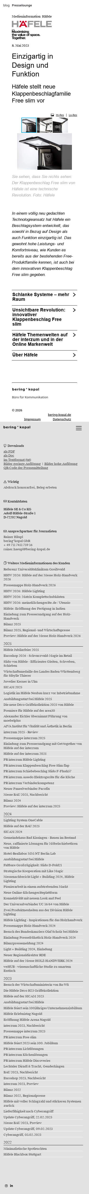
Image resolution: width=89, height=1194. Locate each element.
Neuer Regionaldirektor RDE (25, 955)
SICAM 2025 (13, 687)
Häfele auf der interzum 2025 (25, 754)
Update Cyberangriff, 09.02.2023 (28, 1129)
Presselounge (22, 5)
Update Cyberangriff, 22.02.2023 (28, 1117)
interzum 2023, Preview (21, 1084)
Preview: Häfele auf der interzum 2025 (32, 806)
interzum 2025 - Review (21, 732)
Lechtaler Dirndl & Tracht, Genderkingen (34, 1066)
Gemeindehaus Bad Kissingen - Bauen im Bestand (40, 838)
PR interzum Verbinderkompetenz (29, 783)
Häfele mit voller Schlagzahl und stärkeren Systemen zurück (42, 1103)
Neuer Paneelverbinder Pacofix (27, 789)
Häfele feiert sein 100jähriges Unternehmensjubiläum (43, 1008)
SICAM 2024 (13, 832)
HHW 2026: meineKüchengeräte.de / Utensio (37, 603)
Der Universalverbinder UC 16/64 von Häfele (36, 904)
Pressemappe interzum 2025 (24, 738)
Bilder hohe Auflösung (61, 464)
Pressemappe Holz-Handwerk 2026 (30, 585)
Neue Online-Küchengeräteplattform (30, 893)
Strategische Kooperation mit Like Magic (33, 871)
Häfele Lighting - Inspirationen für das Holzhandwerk (43, 920)
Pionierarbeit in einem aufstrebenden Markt (36, 887)
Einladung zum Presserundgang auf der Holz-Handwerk (37, 616)
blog (6, 5)
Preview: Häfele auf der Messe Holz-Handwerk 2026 (42, 636)
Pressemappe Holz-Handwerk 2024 (30, 926)
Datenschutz (62, 419)
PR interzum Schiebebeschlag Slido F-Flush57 (37, 771)
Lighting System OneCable (23, 820)
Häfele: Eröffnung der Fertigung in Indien (34, 609)
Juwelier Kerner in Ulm (20, 681)
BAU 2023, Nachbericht (21, 1072)
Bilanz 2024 (12, 801)
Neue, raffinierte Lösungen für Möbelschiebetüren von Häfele (41, 846)
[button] (45, 125)
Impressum (32, 419)
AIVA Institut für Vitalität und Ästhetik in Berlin (38, 726)
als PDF (9, 451)
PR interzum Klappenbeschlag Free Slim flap (36, 765)
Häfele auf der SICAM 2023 (24, 996)
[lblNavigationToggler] (78, 428)
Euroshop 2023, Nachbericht (25, 1078)
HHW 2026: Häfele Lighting (24, 591)
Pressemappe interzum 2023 (24, 1031)
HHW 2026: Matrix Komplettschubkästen (34, 597)
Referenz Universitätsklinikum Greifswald (34, 569)
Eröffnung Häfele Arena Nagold (27, 1020)
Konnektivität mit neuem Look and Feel (32, 898)
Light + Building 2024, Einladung (28, 949)
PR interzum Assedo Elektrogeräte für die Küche (39, 777)
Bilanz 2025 (12, 624)
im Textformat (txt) (17, 460)
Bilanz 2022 (12, 1090)
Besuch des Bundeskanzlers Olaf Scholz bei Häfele (41, 932)
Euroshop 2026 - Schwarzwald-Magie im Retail (38, 656)
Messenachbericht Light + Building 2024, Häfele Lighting (39, 879)
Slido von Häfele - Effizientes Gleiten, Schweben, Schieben (40, 664)
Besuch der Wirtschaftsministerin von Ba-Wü (36, 985)
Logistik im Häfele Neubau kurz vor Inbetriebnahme (42, 693)
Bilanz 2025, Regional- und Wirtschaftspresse (37, 630)
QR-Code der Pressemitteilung (26, 468)
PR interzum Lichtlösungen (24, 1049)
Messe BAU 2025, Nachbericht (26, 795)
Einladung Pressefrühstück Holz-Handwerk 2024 (40, 938)
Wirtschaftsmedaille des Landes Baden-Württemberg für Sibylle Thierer (42, 674)
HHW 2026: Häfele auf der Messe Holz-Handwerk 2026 (40, 577)
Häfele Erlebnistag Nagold (23, 1014)
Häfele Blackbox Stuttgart (22, 1154)
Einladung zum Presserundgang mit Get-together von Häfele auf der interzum (43, 746)
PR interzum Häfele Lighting (25, 760)
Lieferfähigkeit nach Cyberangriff (28, 1111)
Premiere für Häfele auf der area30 (29, 711)
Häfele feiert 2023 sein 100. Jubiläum (31, 1043)
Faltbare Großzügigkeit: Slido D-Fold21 (33, 865)
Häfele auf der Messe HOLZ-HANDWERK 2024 (38, 961)
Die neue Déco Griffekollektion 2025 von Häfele (39, 705)
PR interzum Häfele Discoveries (27, 1061)
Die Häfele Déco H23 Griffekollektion (31, 991)
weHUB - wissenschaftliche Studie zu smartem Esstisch (37, 969)
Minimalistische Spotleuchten (25, 1149)
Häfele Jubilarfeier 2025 (21, 650)
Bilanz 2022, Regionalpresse (24, 1096)
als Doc (9, 455)
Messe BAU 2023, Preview (23, 1123)
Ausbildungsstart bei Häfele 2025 (28, 699)
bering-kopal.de (59, 415)
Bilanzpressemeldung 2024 (23, 943)
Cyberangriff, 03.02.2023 (22, 1135)
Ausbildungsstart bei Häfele (24, 859)
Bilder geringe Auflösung (22, 464)
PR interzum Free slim (20, 1037)
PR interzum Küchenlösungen (26, 1055)
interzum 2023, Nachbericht (24, 1026)
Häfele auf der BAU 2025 (22, 826)
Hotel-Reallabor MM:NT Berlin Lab (30, 854)
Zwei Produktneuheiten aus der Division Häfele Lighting (38, 912)
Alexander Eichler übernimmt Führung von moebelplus (35, 718)
